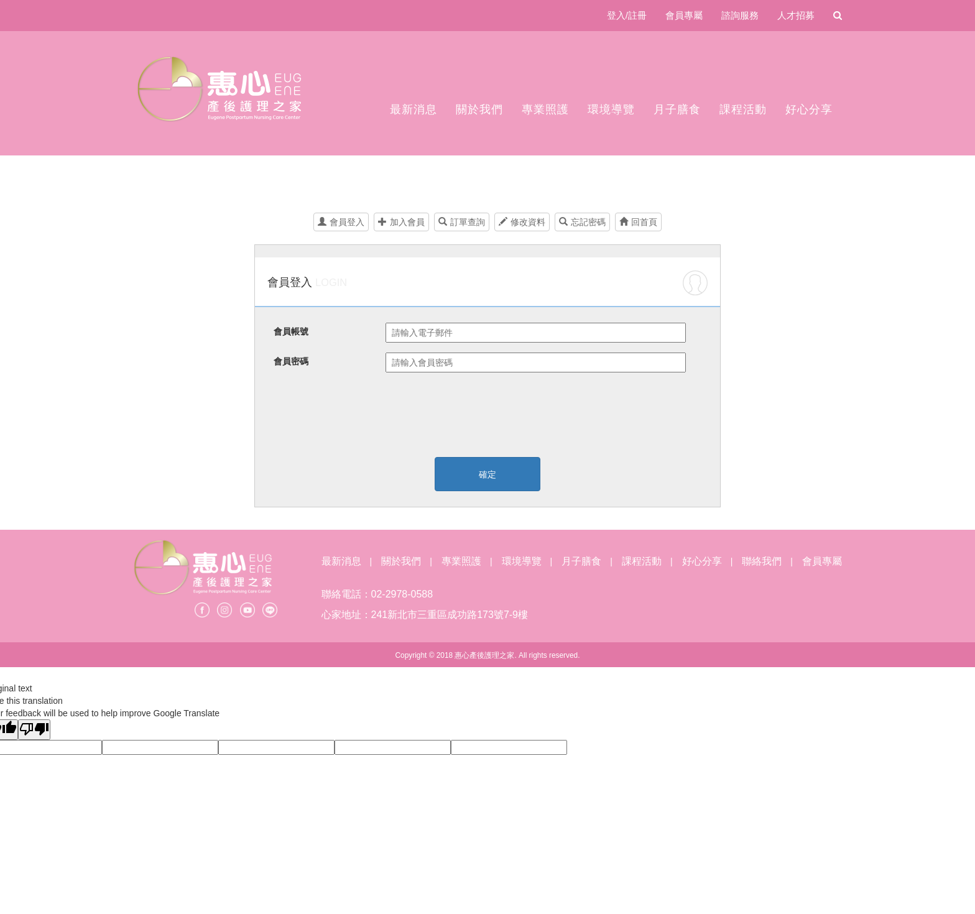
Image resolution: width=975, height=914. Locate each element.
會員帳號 (291, 331)
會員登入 (341, 222)
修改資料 (522, 222)
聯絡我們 (762, 561)
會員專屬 (684, 15)
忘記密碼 (582, 222)
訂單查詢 (461, 222)
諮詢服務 (740, 15)
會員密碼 (291, 361)
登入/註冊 (627, 15)
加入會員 (401, 222)
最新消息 (413, 109)
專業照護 (545, 109)
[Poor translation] (34, 729)
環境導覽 (611, 109)
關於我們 (479, 109)
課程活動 (743, 109)
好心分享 (809, 109)
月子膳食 (677, 109)
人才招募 (796, 15)
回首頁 (638, 222)
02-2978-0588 (402, 594)
